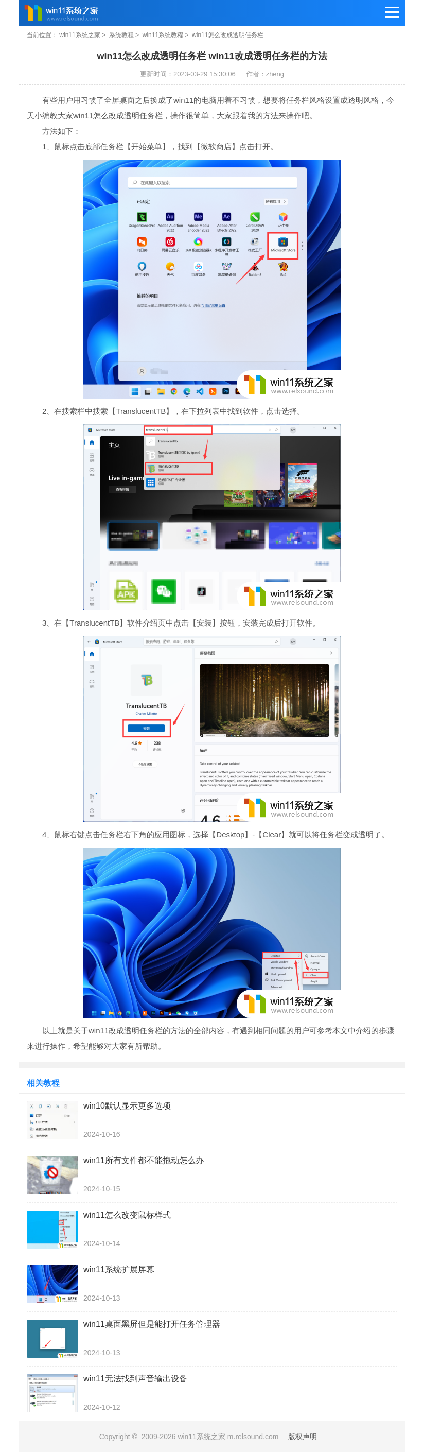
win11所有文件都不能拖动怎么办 (143, 1160)
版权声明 (302, 1436)
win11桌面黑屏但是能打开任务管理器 (151, 1324)
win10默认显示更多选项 (127, 1105)
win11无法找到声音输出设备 (135, 1378)
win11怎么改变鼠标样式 (127, 1215)
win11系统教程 (163, 35)
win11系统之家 (79, 35)
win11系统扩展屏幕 (118, 1269)
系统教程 (121, 35)
